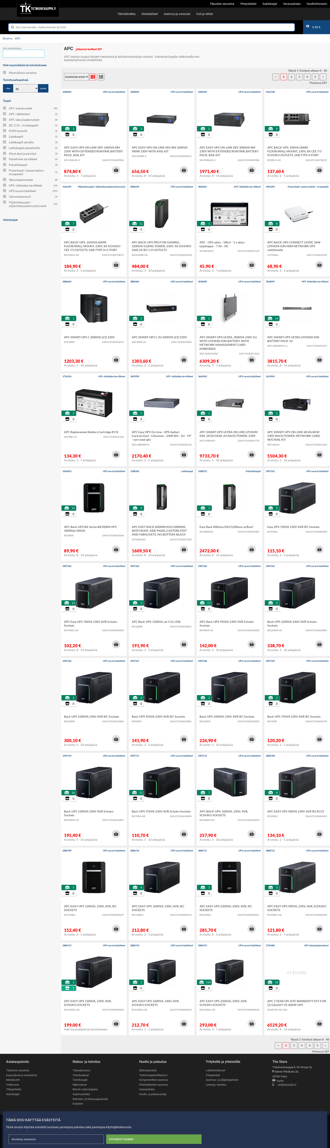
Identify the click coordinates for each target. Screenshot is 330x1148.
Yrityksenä (12, 1084)
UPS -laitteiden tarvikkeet (30, 185)
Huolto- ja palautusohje (152, 1094)
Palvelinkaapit (30, 164)
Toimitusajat (80, 1079)
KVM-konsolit (30, 131)
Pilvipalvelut (213, 1075)
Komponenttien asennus (153, 1079)
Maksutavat (80, 1084)
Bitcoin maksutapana (85, 1089)
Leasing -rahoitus (216, 1084)
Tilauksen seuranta (17, 1070)
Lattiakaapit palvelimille (30, 148)
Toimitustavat (81, 1075)
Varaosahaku (147, 1089)
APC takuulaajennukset (30, 119)
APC (17, 38)
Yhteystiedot (13, 1089)
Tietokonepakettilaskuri (153, 1075)
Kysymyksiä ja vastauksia (21, 1075)
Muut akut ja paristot (30, 153)
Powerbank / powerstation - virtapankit (30, 172)
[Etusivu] (38, 8)
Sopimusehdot (81, 1094)
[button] (116, 170)
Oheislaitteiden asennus (153, 1084)
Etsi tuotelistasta (12, 48)
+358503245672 (284, 1085)
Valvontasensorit (30, 196)
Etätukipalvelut (148, 1070)
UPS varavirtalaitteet (30, 191)
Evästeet (78, 1103)
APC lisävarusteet (30, 108)
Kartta (278, 1081)
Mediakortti (13, 1079)
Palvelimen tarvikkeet (30, 159)
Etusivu (7, 38)
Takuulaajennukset (30, 179)
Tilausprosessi (81, 1070)
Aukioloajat (12, 1094)
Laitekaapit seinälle (30, 142)
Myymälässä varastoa (20, 72)
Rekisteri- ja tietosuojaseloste (90, 1099)
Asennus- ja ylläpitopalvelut (222, 1079)
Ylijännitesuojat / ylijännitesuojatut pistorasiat (30, 204)
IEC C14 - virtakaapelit (30, 125)
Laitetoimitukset (215, 1070)
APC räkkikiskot (30, 114)
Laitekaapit (30, 136)
